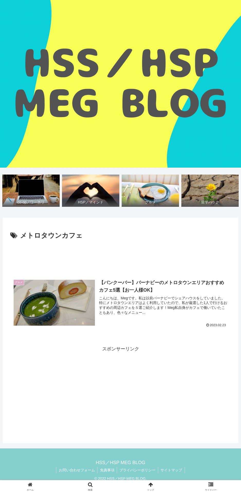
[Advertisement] (120, 255)
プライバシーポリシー (138, 470)
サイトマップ (172, 470)
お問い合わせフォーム (76, 470)
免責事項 (107, 470)
